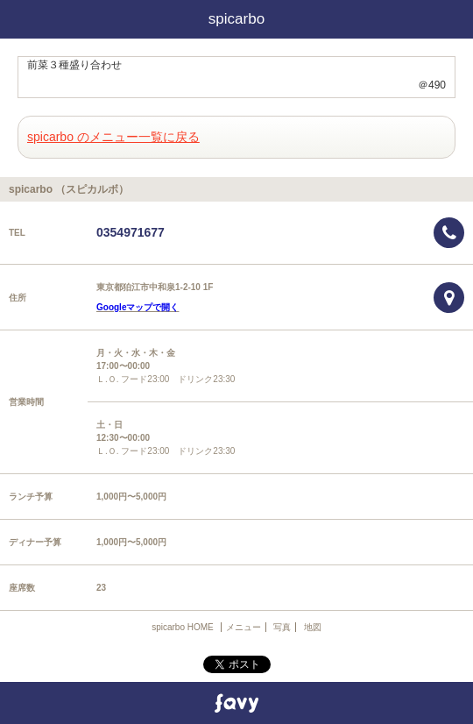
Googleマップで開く (137, 307)
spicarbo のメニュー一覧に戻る (113, 137)
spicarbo (236, 19)
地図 (312, 627)
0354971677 (130, 232)
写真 (282, 627)
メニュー (243, 627)
